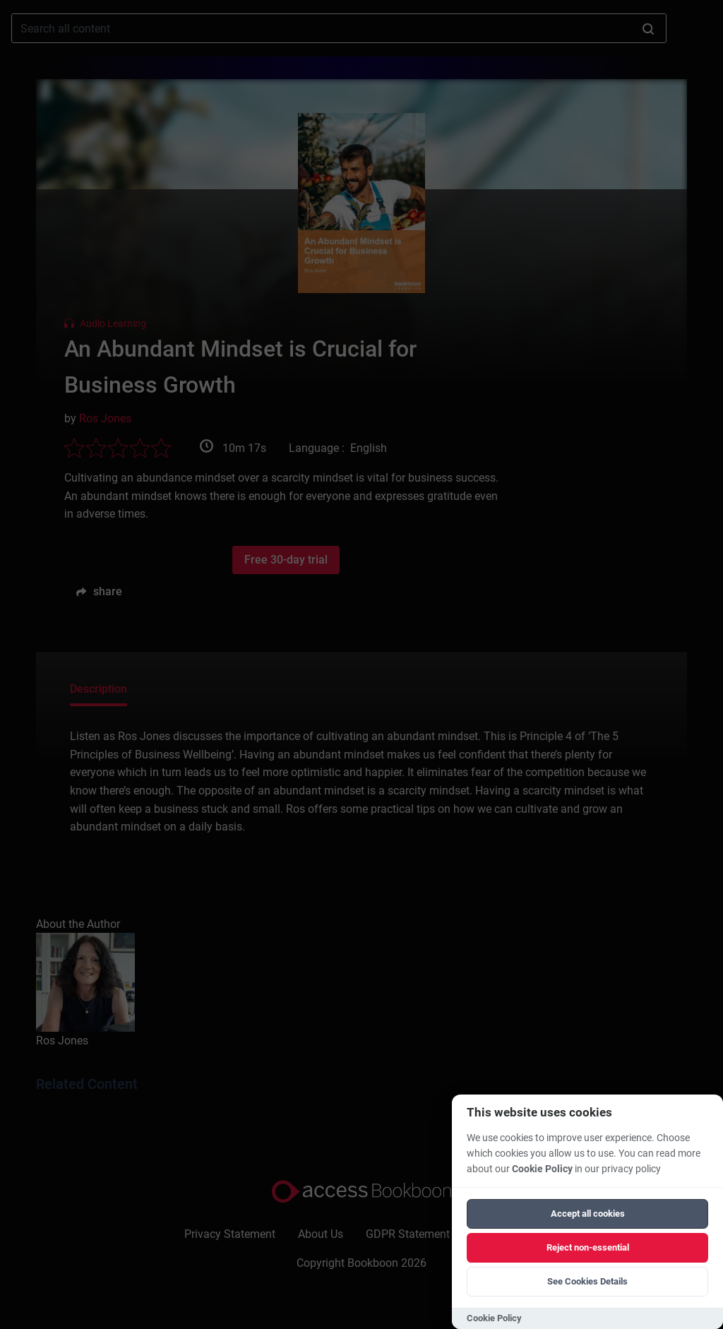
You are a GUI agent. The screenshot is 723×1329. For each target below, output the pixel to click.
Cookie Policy (542, 1169)
